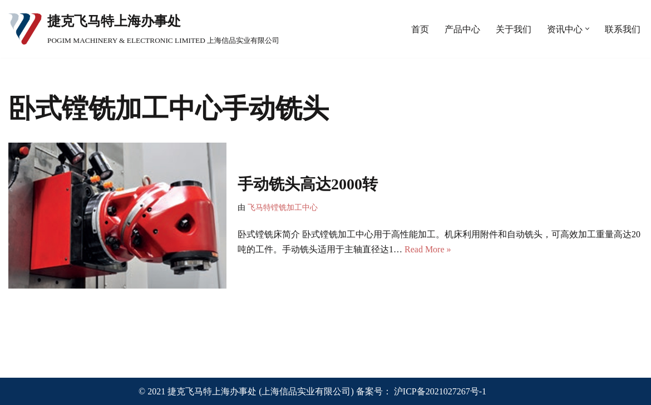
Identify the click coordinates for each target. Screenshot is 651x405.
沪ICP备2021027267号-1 (440, 391)
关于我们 (513, 29)
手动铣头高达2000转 (308, 184)
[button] (587, 29)
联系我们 (622, 29)
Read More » (428, 249)
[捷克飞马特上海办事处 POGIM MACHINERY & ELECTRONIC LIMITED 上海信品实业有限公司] (143, 29)
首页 (420, 29)
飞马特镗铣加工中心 (283, 207)
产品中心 (462, 29)
